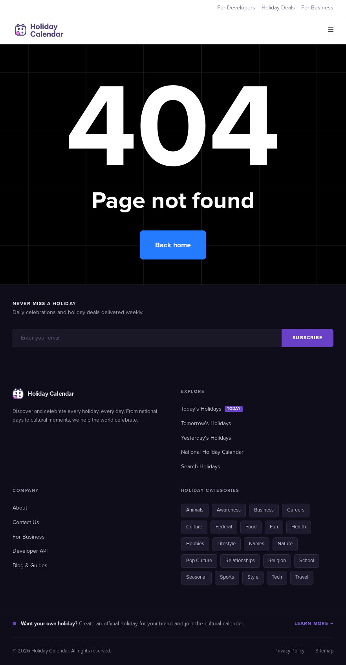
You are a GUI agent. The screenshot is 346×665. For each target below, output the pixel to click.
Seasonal (196, 577)
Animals (194, 510)
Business (264, 510)
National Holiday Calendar (212, 452)
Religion (277, 560)
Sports (227, 577)
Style (252, 577)
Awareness (229, 510)
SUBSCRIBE (307, 338)
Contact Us (26, 522)
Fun (274, 527)
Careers (295, 510)
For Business (317, 8)
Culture (194, 527)
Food (250, 527)
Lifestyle (227, 543)
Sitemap (324, 651)
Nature (285, 543)
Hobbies (195, 543)
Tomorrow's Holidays (206, 423)
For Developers (236, 8)
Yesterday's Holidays (206, 438)
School (306, 560)
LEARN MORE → (314, 624)
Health (298, 527)
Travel (301, 577)
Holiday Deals (278, 8)
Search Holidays (200, 467)
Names (256, 543)
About (20, 508)
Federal (224, 527)
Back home (173, 245)
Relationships (240, 560)
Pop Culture (199, 560)
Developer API (30, 551)
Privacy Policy (289, 651)
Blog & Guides (30, 565)
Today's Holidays (212, 409)
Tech (277, 577)
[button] (330, 30)
